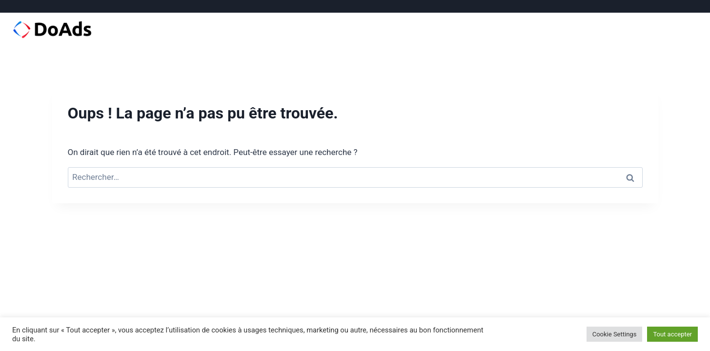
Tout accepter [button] (672, 334)
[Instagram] (663, 6)
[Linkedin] (677, 6)
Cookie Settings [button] (614, 334)
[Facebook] (648, 6)
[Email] (692, 6)
